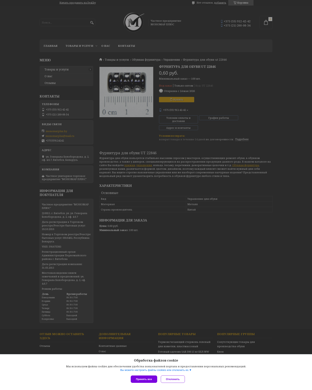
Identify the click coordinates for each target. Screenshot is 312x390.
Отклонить (173, 379)
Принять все (144, 379)
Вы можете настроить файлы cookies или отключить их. (154, 370)
